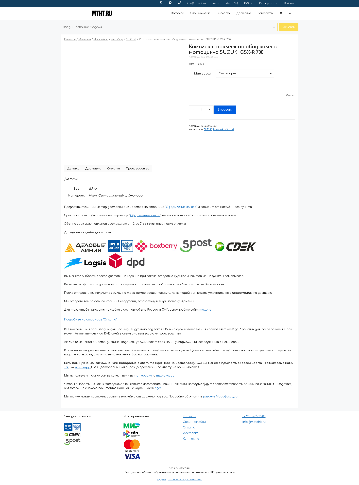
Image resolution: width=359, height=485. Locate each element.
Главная (70, 39)
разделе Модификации (220, 396)
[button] (290, 13)
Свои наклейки (200, 13)
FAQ (250, 3)
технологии (165, 375)
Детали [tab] (73, 168)
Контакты (265, 13)
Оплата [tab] (113, 168)
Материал (202, 73)
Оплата (224, 13)
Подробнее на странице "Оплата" (90, 319)
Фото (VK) (232, 3)
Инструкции (270, 3)
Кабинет (289, 3)
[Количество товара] (201, 110)
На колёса (101, 39)
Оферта (161, 480)
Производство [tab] (137, 168)
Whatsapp (82, 367)
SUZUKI (131, 39)
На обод (117, 39)
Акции (216, 3)
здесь (159, 388)
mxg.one (205, 309)
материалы (143, 375)
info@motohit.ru (196, 3)
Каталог (177, 13)
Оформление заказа (181, 207)
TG (66, 367)
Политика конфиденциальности (185, 480)
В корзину (225, 109)
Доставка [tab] (93, 168)
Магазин (84, 39)
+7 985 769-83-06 (254, 416)
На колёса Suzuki (223, 129)
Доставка (243, 13)
